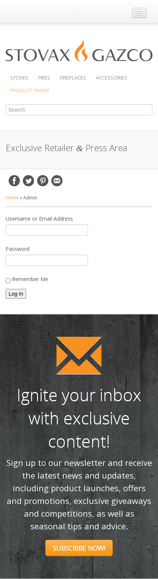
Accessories (111, 77)
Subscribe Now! (79, 548)
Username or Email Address (39, 218)
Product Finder (29, 90)
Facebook (14, 180)
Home (12, 197)
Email (57, 180)
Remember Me (27, 279)
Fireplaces (73, 77)
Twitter (28, 180)
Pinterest (42, 180)
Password (18, 248)
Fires (44, 77)
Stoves (19, 77)
